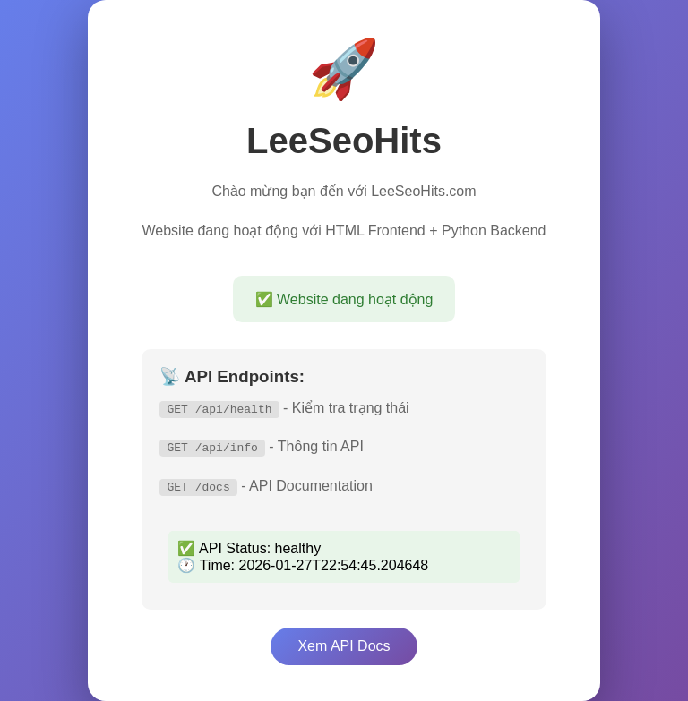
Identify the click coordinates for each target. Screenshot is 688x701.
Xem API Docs (343, 646)
